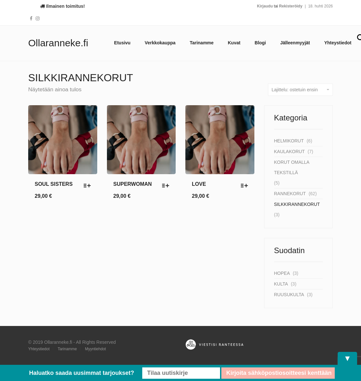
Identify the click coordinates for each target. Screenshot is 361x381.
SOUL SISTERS (54, 184)
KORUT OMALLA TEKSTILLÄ (291, 167)
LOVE (199, 184)
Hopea (282, 273)
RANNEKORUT (290, 193)
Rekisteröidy (290, 6)
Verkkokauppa (160, 42)
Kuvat (234, 42)
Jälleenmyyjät (295, 42)
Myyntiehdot (95, 349)
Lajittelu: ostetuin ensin (300, 89)
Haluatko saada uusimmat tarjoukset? (81, 373)
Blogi (260, 42)
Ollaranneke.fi (58, 43)
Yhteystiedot (337, 42)
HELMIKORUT (289, 140)
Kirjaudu (265, 6)
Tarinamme (202, 42)
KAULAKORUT (289, 151)
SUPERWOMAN (132, 184)
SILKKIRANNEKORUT (297, 204)
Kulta (281, 283)
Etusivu (122, 42)
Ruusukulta (289, 294)
